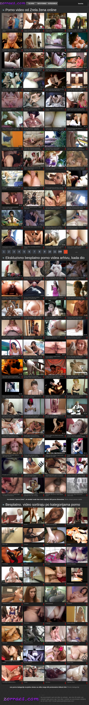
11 (55, 252)
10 (50, 252)
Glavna (31, 3)
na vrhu (84, 657)
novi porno (42, 3)
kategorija (52, 3)
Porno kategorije (73, 687)
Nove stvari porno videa (73, 499)
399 (60, 252)
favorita (80, 3)
